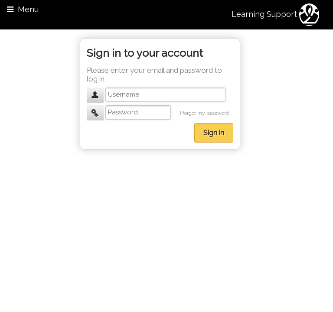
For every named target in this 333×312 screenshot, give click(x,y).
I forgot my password (204, 113)
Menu (23, 9)
